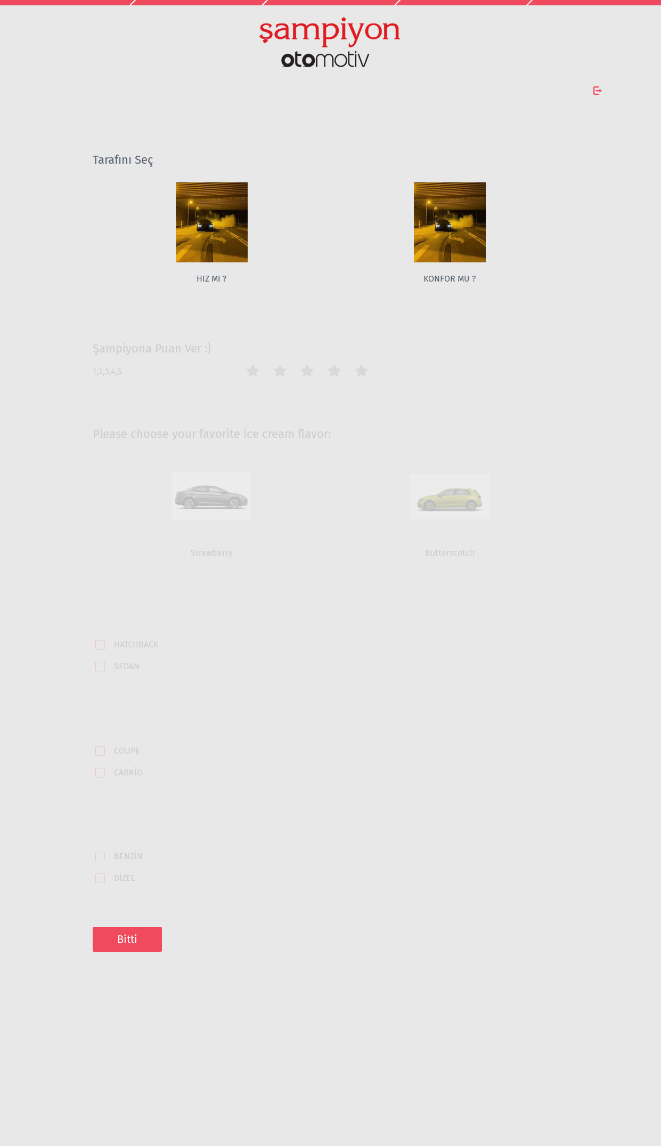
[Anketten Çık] (597, 90)
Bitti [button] (127, 939)
